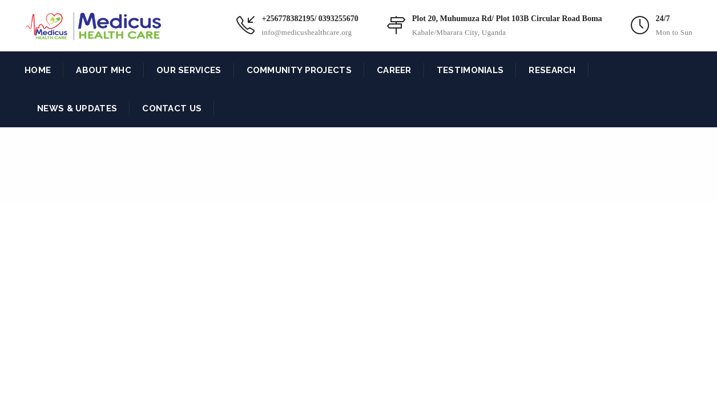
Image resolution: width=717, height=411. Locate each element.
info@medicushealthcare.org (306, 32)
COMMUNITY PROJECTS (299, 70)
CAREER (394, 70)
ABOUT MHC (103, 70)
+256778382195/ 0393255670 (309, 18)
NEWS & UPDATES (77, 108)
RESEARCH (552, 70)
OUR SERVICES (188, 70)
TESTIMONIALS (470, 70)
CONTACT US (172, 108)
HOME (38, 70)
